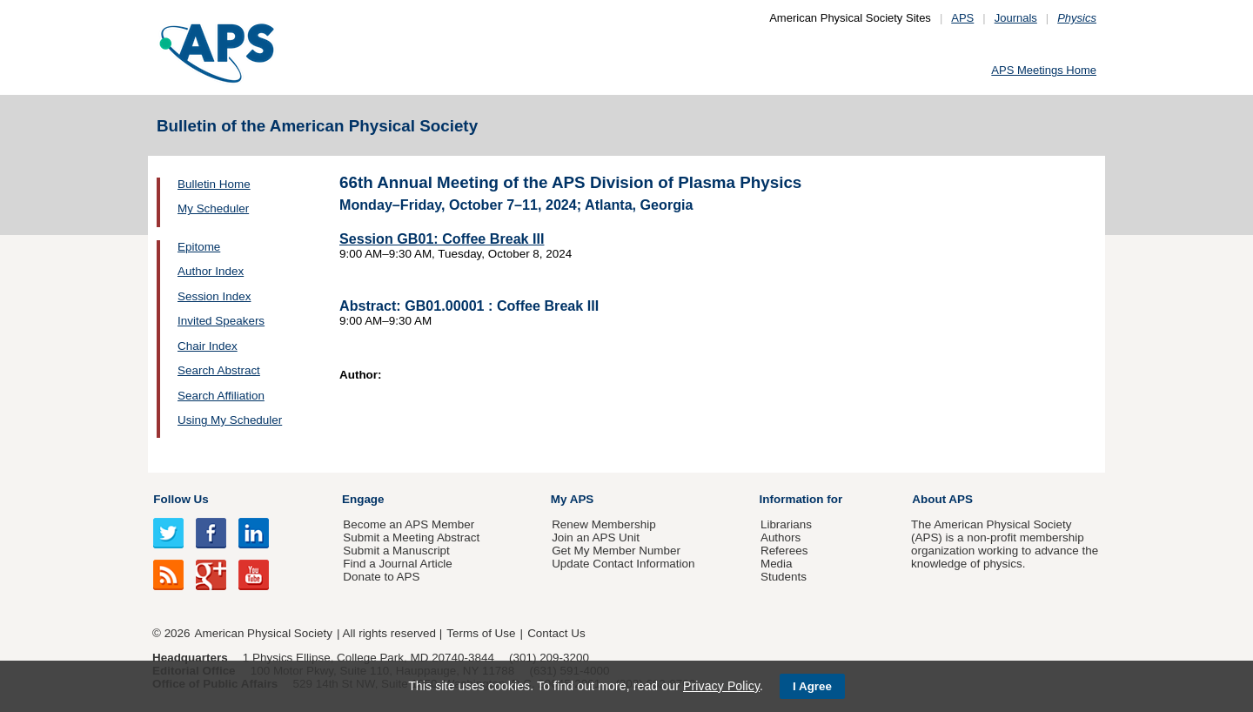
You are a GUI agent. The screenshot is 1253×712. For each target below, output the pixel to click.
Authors (781, 537)
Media (777, 563)
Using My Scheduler (230, 420)
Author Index (211, 271)
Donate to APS (381, 576)
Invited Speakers (221, 320)
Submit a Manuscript (396, 550)
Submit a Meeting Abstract (411, 537)
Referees (784, 550)
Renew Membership (604, 524)
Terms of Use (480, 633)
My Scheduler (213, 208)
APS (962, 17)
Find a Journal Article (397, 563)
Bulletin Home (214, 184)
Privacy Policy (721, 686)
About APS (942, 499)
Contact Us (556, 633)
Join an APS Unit (596, 537)
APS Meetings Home (1043, 70)
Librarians (786, 524)
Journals (1016, 17)
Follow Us (180, 499)
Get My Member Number (616, 550)
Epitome (199, 246)
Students (784, 576)
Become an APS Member (408, 524)
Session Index (214, 296)
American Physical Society (263, 633)
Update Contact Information (623, 563)
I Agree (812, 686)
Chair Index (208, 346)
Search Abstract (219, 370)
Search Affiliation (221, 395)
